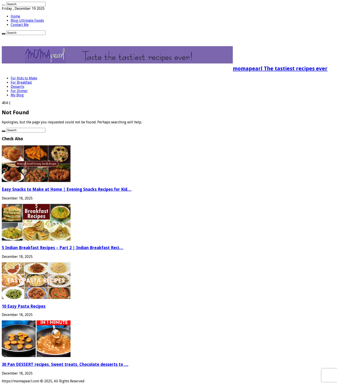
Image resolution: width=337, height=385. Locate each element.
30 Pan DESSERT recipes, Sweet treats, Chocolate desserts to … (65, 364)
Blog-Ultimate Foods (27, 20)
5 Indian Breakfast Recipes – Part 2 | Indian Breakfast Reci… (62, 247)
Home (15, 16)
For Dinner (19, 91)
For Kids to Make (24, 78)
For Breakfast (21, 82)
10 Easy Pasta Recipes (23, 306)
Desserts (17, 87)
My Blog (17, 95)
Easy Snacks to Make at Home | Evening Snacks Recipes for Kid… (66, 189)
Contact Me (20, 25)
